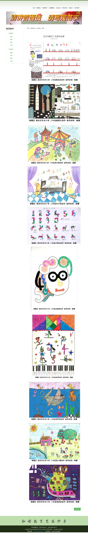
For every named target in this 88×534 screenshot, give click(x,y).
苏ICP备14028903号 (38, 531)
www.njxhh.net (42, 527)
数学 (11, 39)
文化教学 (11, 33)
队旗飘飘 (52, 8)
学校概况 (39, 8)
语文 (11, 36)
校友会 (71, 8)
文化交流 (58, 8)
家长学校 (65, 8)
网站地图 (29, 531)
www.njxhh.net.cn (52, 527)
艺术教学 (11, 49)
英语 (11, 42)
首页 (34, 8)
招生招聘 (77, 8)
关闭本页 (77, 509)
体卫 (11, 45)
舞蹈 (11, 52)
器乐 (11, 58)
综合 (11, 61)
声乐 (11, 55)
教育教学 (45, 8)
